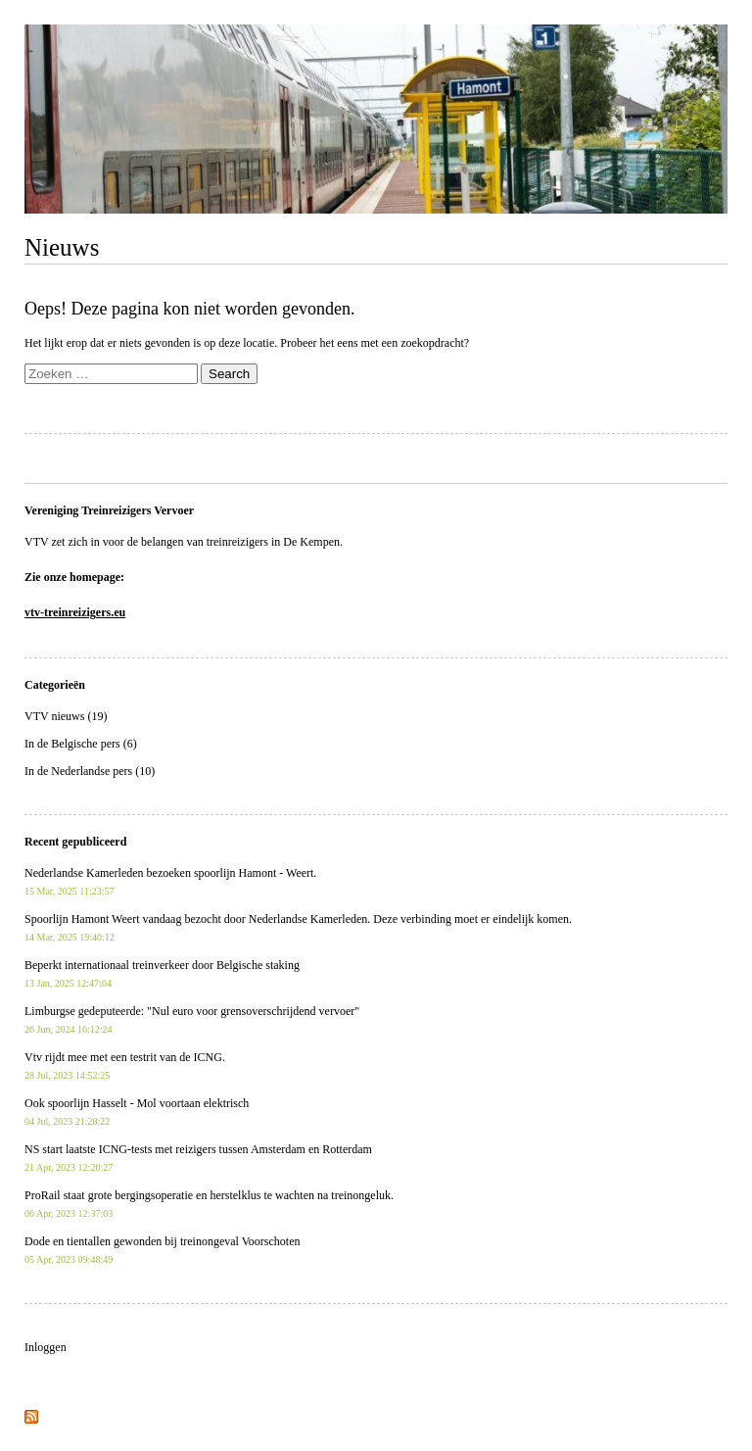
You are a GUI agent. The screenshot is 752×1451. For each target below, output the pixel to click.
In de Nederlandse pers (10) (89, 771)
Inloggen (45, 1347)
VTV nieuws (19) (65, 716)
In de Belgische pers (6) (80, 743)
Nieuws (61, 247)
